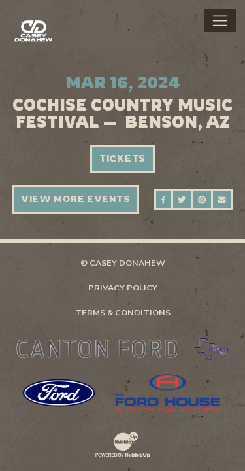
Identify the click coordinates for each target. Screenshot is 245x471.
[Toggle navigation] (220, 20)
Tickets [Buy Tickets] (122, 158)
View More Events (76, 199)
